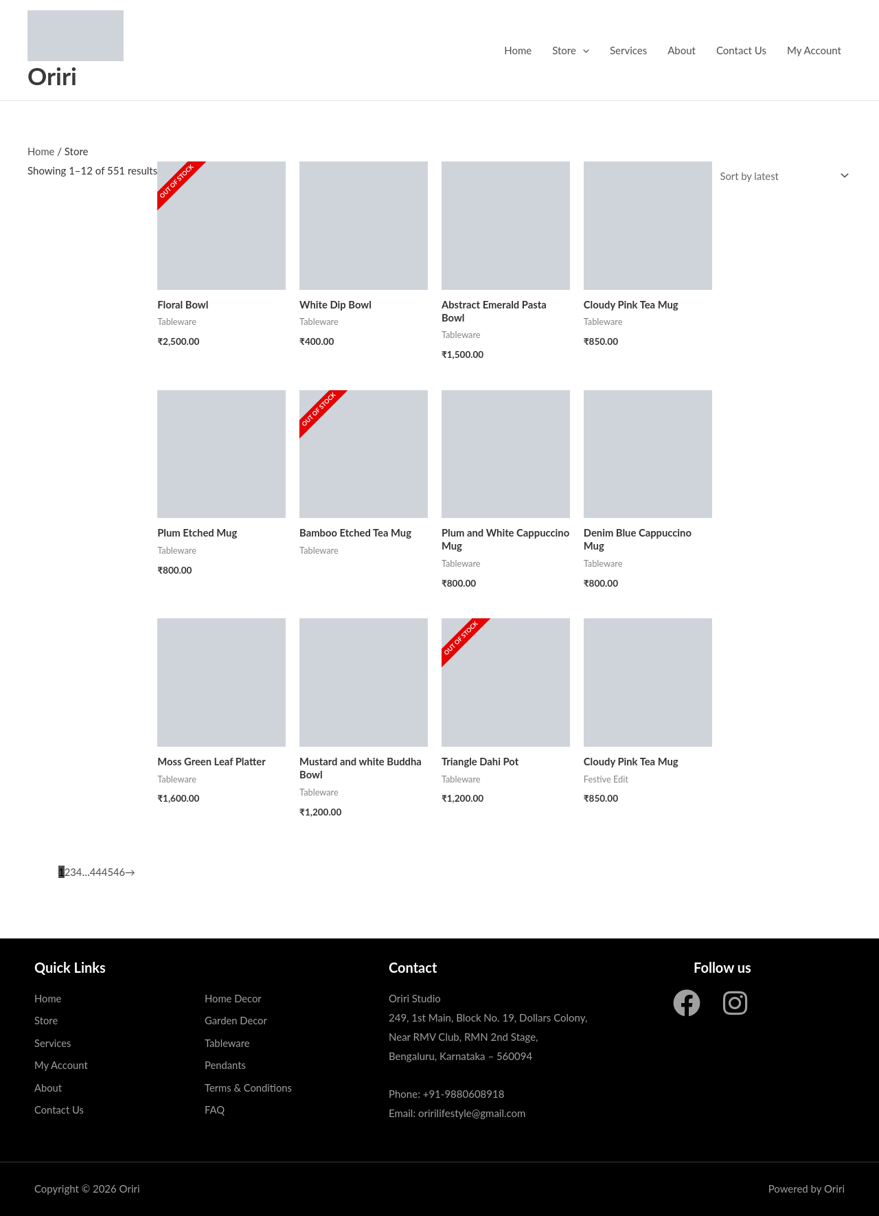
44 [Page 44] (96, 872)
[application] (582, 50)
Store (570, 50)
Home (518, 50)
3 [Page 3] (73, 872)
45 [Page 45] (107, 872)
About (681, 50)
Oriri (52, 75)
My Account (814, 50)
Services (628, 50)
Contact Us (741, 50)
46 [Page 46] (120, 872)
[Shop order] (780, 175)
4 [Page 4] (79, 872)
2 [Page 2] (68, 872)
